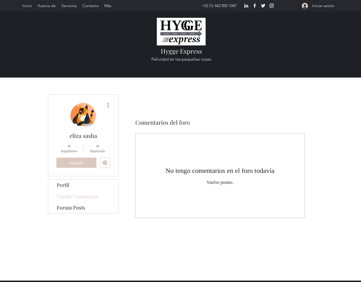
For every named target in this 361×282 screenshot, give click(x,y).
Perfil (63, 185)
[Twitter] (263, 5)
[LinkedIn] (246, 5)
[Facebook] (254, 5)
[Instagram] (271, 5)
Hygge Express (181, 51)
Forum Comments (77, 196)
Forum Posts (71, 207)
